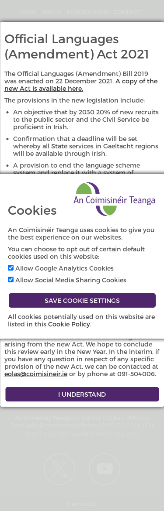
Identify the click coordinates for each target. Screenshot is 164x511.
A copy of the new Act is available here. (80, 84)
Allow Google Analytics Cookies (61, 268)
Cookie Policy (69, 324)
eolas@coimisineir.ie (35, 373)
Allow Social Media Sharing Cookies (67, 280)
